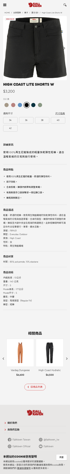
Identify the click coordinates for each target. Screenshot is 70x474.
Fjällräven (48, 446)
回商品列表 (37, 387)
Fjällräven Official (21, 446)
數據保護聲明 (24, 468)
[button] (64, 48)
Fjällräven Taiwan (21, 439)
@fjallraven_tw (51, 439)
